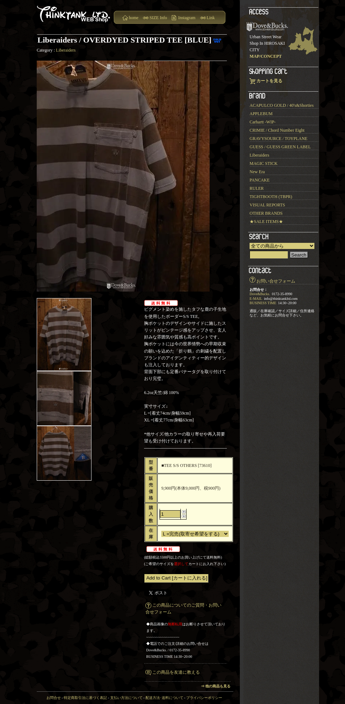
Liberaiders (66, 50)
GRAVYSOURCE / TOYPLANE (279, 138)
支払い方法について (126, 698)
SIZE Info (158, 17)
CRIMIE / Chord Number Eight (277, 130)
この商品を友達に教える (176, 672)
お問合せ (53, 698)
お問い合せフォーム (275, 281)
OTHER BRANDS (266, 213)
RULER (257, 188)
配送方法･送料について (164, 698)
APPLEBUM (261, 113)
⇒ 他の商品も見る (216, 686)
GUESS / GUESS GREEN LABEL (280, 146)
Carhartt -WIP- (262, 121)
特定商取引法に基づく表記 (85, 698)
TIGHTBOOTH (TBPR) (271, 196)
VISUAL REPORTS (267, 204)
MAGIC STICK (264, 163)
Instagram (187, 17)
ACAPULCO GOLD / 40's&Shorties (282, 105)
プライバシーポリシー (204, 698)
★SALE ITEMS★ (266, 221)
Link (211, 17)
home (134, 17)
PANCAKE (260, 180)
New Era (257, 171)
